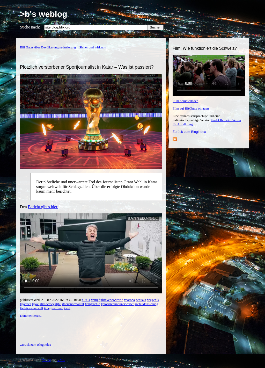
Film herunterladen (185, 101)
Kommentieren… (31, 316)
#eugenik (153, 300)
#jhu (58, 304)
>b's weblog (43, 14)
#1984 (86, 300)
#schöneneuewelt (31, 308)
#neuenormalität (73, 304)
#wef (67, 308)
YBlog (46, 360)
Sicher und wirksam (92, 47)
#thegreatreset (53, 308)
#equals (141, 300)
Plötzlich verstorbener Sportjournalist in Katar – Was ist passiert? (87, 67)
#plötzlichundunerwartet (117, 304)
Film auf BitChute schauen (191, 108)
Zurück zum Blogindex (189, 132)
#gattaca (25, 304)
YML (61, 360)
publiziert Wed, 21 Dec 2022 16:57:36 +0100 (51, 300)
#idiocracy (47, 304)
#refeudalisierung (146, 304)
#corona (129, 300)
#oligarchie (92, 304)
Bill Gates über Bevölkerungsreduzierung (48, 47)
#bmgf (95, 300)
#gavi (36, 304)
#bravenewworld (112, 300)
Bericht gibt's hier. (43, 207)
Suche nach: (30, 27)
